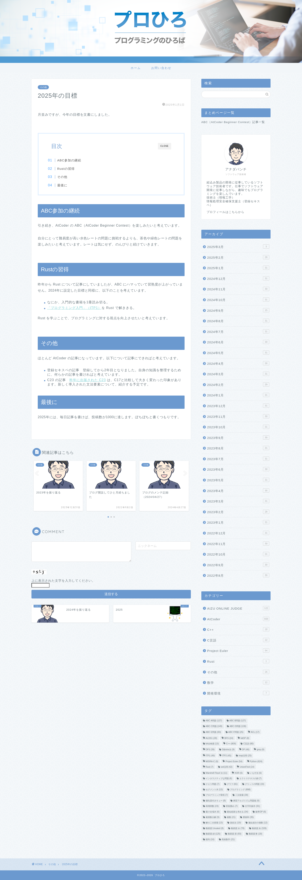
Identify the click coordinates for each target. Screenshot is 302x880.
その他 (43, 87)
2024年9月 (238, 310)
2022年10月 (238, 554)
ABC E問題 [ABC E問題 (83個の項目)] (213, 732)
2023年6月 (238, 469)
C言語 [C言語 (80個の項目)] (248, 743)
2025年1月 (238, 268)
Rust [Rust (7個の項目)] (209, 767)
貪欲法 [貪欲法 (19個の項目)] (235, 823)
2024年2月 (238, 384)
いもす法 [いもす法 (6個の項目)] (256, 773)
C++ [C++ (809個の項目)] (231, 743)
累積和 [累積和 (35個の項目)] (248, 817)
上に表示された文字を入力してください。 (63, 581)
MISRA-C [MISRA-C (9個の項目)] (212, 761)
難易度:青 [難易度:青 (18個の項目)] (255, 834)
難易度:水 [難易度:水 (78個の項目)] (237, 828)
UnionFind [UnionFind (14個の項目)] (247, 767)
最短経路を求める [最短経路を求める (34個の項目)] (237, 812)
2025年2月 (238, 257)
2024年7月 (238, 331)
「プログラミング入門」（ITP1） (74, 308)
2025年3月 (238, 246)
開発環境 (238, 693)
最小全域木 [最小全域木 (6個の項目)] (213, 812)
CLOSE (164, 146)
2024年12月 (238, 278)
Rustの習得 (69, 168)
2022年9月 (238, 565)
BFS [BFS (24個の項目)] (228, 738)
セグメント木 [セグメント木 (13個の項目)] (214, 789)
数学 (238, 682)
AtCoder (238, 619)
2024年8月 (238, 321)
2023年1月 (238, 522)
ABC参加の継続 (73, 160)
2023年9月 (238, 437)
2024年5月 (238, 352)
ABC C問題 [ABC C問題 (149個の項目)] (214, 726)
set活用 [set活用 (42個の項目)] (226, 767)
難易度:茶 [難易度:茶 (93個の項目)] (234, 834)
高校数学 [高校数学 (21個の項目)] (228, 839)
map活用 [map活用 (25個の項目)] (245, 755)
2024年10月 (238, 299)
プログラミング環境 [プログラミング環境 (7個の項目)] (217, 795)
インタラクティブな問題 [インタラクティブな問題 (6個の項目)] (219, 778)
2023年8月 (238, 448)
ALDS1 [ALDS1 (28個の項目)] (211, 738)
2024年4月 (238, 363)
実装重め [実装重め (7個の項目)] (232, 806)
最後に (66, 185)
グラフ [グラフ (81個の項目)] (232, 784)
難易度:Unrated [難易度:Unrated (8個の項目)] (215, 828)
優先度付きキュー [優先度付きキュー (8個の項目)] (216, 801)
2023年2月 (238, 512)
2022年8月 (238, 575)
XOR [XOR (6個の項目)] (239, 773)
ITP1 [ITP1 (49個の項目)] (210, 755)
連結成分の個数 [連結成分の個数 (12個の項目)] (257, 823)
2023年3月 (238, 501)
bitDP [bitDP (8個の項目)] (245, 738)
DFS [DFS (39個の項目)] (210, 750)
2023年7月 (238, 459)
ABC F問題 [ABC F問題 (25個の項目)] (235, 732)
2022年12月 (238, 533)
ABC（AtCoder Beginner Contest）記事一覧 (233, 122)
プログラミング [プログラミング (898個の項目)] (240, 789)
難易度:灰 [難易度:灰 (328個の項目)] (259, 828)
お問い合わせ (161, 68)
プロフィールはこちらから (225, 212)
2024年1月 (238, 395)
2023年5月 (238, 480)
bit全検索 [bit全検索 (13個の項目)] (212, 743)
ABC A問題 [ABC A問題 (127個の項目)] (214, 721)
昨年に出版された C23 (87, 381)
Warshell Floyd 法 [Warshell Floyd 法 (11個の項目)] (216, 773)
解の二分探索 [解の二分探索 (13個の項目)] (214, 823)
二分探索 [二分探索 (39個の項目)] (241, 795)
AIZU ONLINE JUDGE (238, 608)
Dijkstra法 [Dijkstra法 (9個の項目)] (228, 750)
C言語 (238, 640)
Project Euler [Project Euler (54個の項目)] (233, 761)
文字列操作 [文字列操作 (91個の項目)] (252, 806)
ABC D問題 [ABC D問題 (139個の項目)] (238, 726)
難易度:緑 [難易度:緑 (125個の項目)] (213, 834)
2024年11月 (238, 289)
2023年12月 (238, 406)
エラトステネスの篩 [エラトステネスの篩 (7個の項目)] (251, 778)
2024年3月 (238, 374)
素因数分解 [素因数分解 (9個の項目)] (213, 817)
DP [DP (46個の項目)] (246, 750)
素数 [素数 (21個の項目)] (231, 817)
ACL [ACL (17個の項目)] (255, 732)
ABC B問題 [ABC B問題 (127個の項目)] (237, 721)
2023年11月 (238, 416)
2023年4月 (238, 490)
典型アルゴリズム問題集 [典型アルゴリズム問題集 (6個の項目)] (246, 801)
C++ (238, 629)
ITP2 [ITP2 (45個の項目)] (226, 755)
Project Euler (238, 650)
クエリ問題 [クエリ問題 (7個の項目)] (213, 784)
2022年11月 (238, 543)
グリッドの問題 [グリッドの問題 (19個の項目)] (254, 784)
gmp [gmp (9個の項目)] (260, 750)
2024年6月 (238, 342)
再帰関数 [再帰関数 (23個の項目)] (212, 806)
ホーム (136, 68)
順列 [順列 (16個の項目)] (210, 839)
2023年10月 (238, 427)
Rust (238, 661)
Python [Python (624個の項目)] (256, 761)
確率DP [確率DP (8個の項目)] (260, 812)
